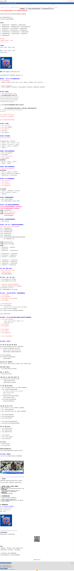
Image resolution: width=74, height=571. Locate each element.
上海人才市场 (7, 7)
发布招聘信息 (5, 568)
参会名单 (15, 3)
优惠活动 (12, 3)
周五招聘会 (6, 3)
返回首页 (35, 559)
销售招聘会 (9, 3)
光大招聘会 (3, 3)
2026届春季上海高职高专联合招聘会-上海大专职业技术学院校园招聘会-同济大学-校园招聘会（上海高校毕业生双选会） (27, 7)
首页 (0, 3)
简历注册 (2, 568)
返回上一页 (38, 559)
